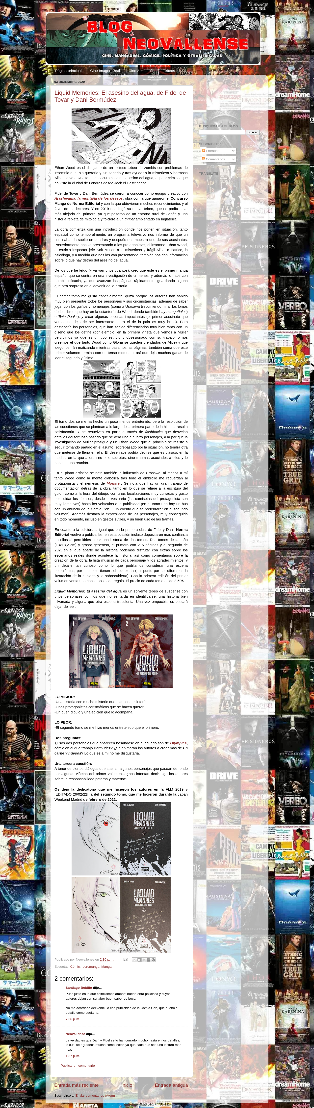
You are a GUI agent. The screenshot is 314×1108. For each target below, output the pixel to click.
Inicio (126, 1085)
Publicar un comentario (78, 1065)
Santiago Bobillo (79, 988)
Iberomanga (91, 966)
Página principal (68, 71)
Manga (106, 966)
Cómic (75, 966)
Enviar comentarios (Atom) (95, 1095)
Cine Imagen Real (105, 71)
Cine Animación (141, 71)
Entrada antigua (171, 1085)
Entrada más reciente (76, 1085)
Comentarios (213, 159)
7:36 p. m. (73, 1019)
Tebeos (169, 71)
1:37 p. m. (73, 1056)
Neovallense (75, 1034)
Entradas (210, 151)
